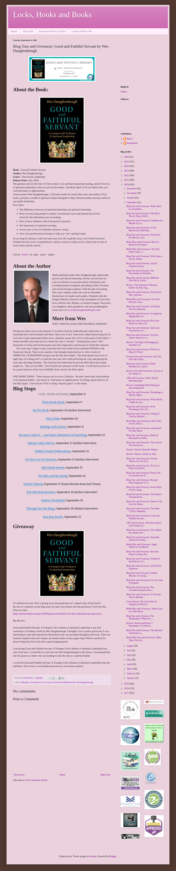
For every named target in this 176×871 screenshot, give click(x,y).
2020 (126, 184)
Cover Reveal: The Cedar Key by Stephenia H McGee (141, 603)
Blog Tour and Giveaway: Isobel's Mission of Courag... (141, 574)
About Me (28, 31)
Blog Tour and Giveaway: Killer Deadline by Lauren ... (141, 365)
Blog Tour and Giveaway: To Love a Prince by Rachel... (143, 467)
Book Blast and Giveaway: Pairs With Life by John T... (143, 422)
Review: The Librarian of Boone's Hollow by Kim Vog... (141, 286)
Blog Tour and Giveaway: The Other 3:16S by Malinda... (143, 510)
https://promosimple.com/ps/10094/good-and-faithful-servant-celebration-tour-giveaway (57, 613)
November (132, 193)
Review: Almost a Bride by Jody (141, 454)
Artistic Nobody (33, 484)
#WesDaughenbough (84, 682)
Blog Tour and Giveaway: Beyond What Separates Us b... (142, 481)
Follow (124, 91)
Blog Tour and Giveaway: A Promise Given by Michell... (143, 307)
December (132, 188)
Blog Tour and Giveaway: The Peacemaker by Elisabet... (140, 272)
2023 (126, 170)
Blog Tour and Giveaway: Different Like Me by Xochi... (142, 279)
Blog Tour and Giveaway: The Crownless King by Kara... (140, 588)
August (130, 646)
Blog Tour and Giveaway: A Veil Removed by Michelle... (141, 229)
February (131, 673)
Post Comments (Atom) (36, 780)
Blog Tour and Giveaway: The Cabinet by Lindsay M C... (144, 531)
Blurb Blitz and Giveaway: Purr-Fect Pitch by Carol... (143, 300)
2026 (126, 157)
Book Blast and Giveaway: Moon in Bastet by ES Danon (142, 243)
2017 (126, 693)
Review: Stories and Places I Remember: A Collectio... (139, 624)
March (130, 669)
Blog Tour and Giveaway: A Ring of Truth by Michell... (142, 415)
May (129, 659)
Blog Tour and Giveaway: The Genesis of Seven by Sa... (144, 443)
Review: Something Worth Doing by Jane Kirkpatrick (143, 386)
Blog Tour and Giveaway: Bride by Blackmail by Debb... (142, 436)
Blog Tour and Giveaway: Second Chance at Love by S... (141, 460)
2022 (126, 175)
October (131, 198)
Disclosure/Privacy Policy (52, 31)
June (129, 655)
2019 (126, 684)
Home (14, 31)
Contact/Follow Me (82, 31)
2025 (126, 161)
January (130, 678)
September (132, 202)
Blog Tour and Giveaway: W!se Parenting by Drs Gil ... (140, 408)
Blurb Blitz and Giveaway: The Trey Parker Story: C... (143, 250)
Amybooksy (132, 143)
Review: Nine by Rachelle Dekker (142, 449)
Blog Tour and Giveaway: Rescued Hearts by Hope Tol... (142, 553)
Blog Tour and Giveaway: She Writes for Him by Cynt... (143, 236)
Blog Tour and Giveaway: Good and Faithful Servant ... (142, 517)
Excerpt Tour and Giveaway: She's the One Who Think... (143, 358)
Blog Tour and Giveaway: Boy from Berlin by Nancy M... (142, 322)
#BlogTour (25, 682)
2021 (126, 180)
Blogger (112, 856)
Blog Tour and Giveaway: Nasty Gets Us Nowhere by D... (143, 474)
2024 (126, 166)
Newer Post (19, 775)
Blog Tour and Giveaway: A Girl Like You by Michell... (143, 595)
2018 (126, 688)
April (129, 664)
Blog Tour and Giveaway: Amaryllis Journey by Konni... (142, 538)
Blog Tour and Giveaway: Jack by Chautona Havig (141, 264)
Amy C (130, 139)
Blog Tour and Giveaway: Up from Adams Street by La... (142, 336)
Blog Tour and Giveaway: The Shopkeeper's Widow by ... (140, 617)
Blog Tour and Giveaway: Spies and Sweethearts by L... (142, 329)
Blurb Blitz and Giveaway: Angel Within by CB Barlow (141, 545)
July (129, 650)
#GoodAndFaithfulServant (64, 682)
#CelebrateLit (36, 682)
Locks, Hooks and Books (52, 14)
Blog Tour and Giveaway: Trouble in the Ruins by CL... (143, 560)
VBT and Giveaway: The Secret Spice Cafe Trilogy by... (143, 524)
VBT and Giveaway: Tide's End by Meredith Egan (142, 379)
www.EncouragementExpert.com (83, 309)
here (25, 255)
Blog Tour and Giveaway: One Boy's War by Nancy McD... (143, 214)
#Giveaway (47, 682)
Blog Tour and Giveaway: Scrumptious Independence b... (144, 315)
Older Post (105, 775)
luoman (93, 856)
